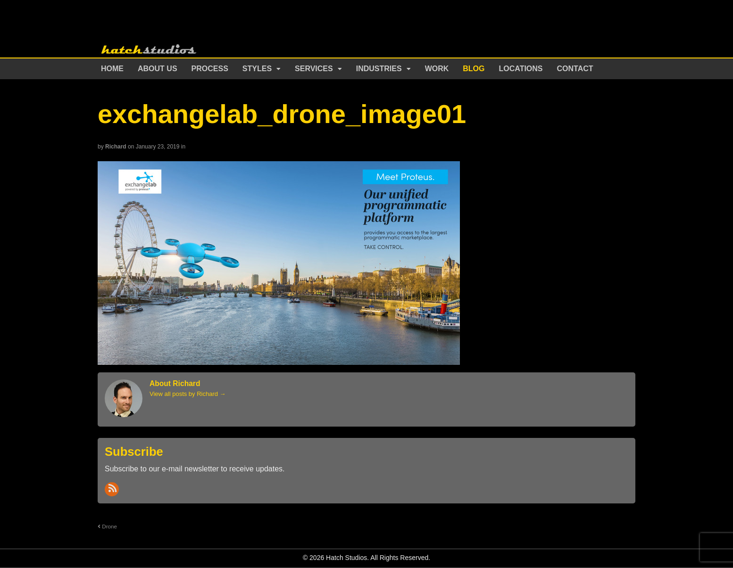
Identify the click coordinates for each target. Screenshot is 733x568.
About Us (157, 69)
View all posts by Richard (188, 393)
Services (314, 69)
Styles (257, 69)
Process (210, 69)
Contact (575, 69)
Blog (473, 69)
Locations (521, 69)
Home (112, 69)
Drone (107, 526)
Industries (379, 69)
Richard (115, 146)
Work (437, 69)
